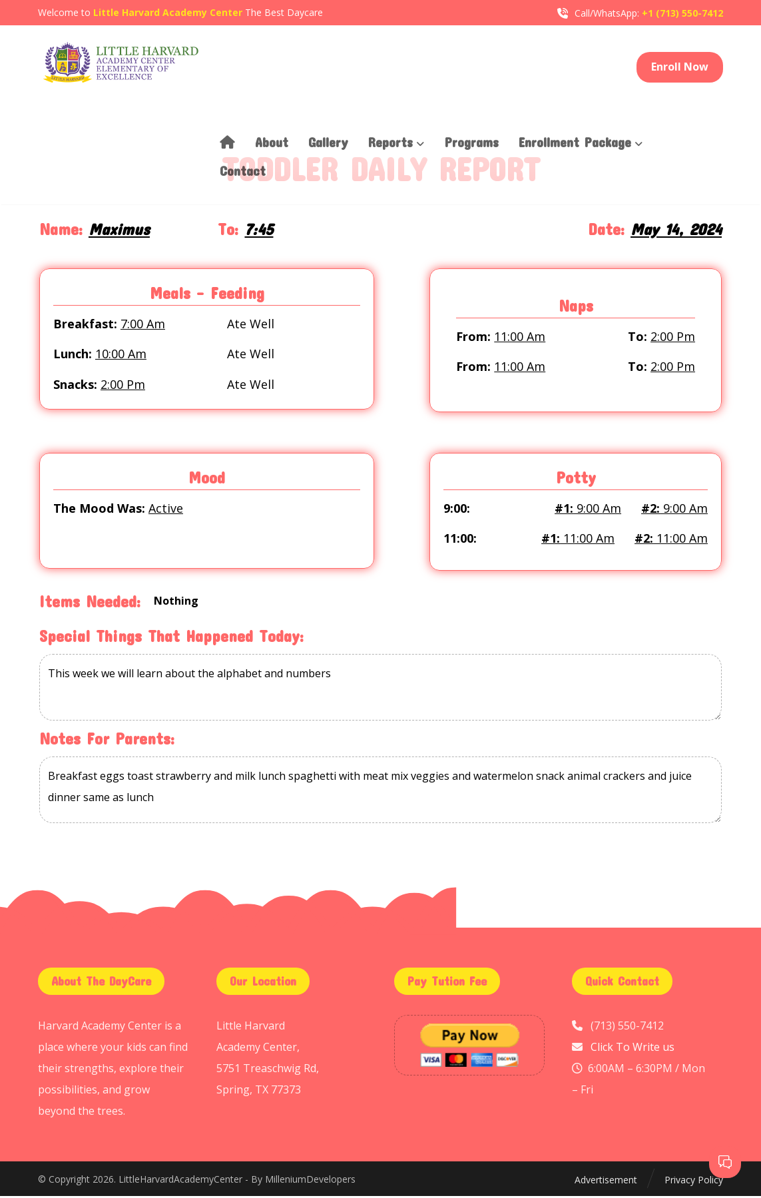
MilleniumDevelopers (310, 1181)
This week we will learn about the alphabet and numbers (380, 690)
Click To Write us (632, 1049)
